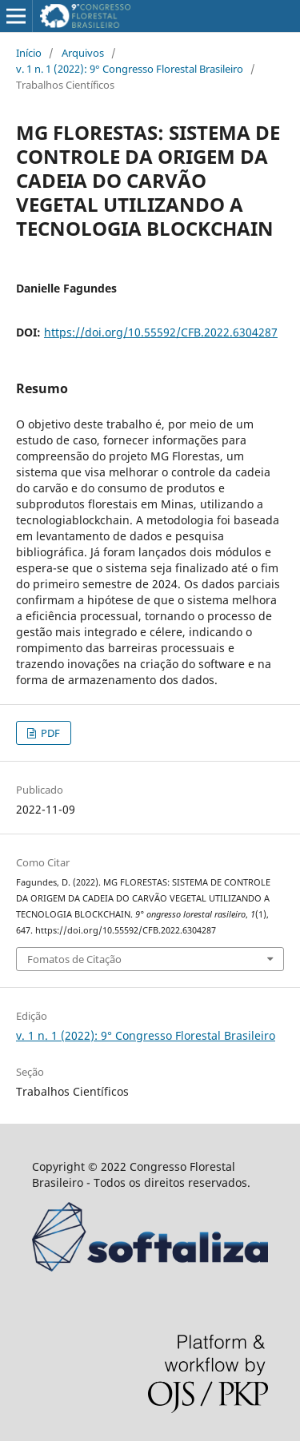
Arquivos (83, 53)
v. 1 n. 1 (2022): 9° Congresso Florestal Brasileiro (129, 69)
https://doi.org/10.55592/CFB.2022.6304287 (161, 332)
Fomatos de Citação (74, 959)
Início (29, 53)
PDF (49, 733)
